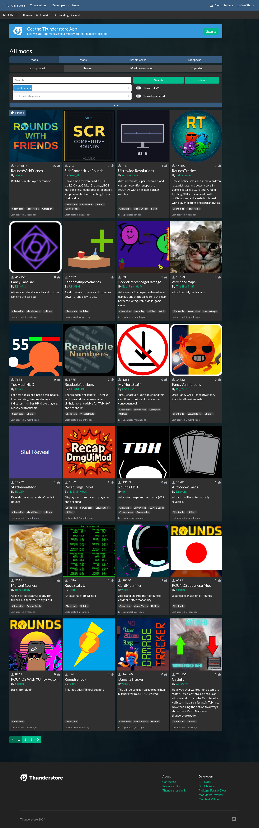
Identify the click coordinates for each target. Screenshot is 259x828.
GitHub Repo (207, 786)
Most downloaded (141, 68)
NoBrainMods (78, 491)
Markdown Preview (211, 795)
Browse (28, 15)
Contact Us (169, 781)
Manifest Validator (211, 799)
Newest (87, 68)
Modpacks (194, 59)
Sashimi (181, 589)
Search (158, 80)
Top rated (197, 68)
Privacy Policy (171, 786)
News (75, 5)
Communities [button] (38, 5)
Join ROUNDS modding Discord (58, 15)
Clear (201, 80)
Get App (211, 31)
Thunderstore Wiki (174, 790)
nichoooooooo (131, 175)
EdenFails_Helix (132, 286)
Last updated (36, 68)
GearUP (127, 589)
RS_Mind (20, 286)
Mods (34, 59)
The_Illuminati (185, 286)
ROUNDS (10, 15)
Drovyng (181, 491)
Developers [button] (59, 5)
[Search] (72, 80)
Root (72, 589)
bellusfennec (184, 175)
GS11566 (128, 389)
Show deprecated (154, 96)
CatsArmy (182, 683)
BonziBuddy (22, 589)
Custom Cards (137, 59)
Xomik (19, 389)
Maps (83, 59)
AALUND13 (76, 389)
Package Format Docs (213, 790)
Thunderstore (14, 5)
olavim (19, 175)
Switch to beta (221, 5)
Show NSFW (151, 88)
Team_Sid (74, 175)
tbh (124, 491)
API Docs (205, 781)
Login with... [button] (244, 5)
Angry (73, 683)
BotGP (19, 491)
